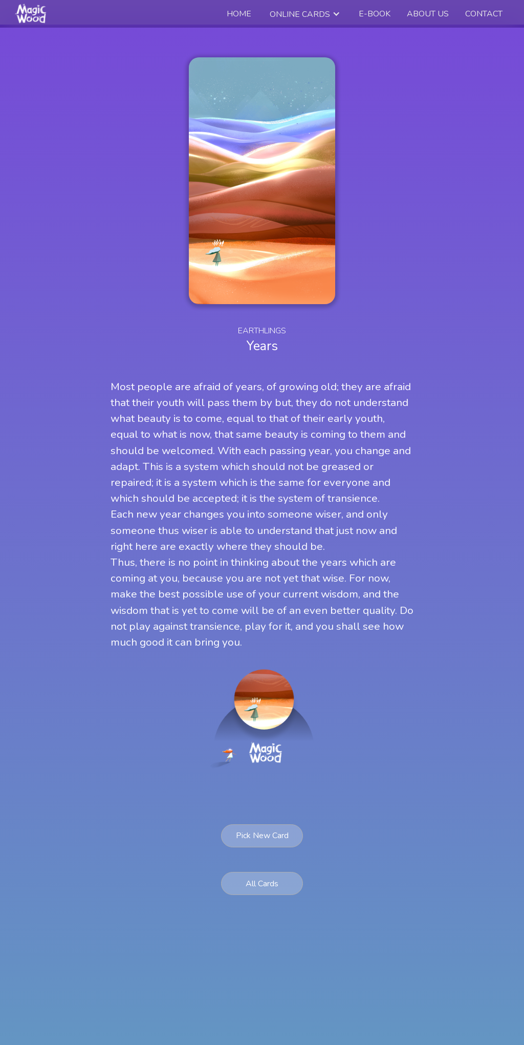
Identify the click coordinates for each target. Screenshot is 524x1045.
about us (428, 13)
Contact (484, 13)
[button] (305, 14)
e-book (374, 13)
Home (239, 13)
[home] (32, 14)
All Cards (262, 883)
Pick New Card (262, 835)
